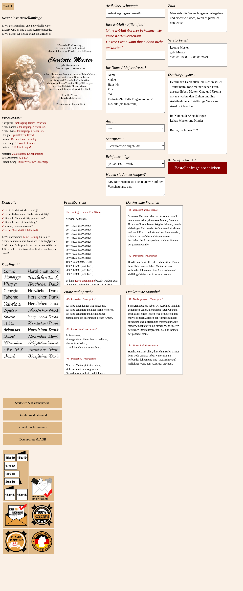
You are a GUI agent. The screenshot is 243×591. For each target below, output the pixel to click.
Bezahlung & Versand (33, 415)
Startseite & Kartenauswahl (33, 403)
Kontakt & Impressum (32, 427)
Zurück (8, 6)
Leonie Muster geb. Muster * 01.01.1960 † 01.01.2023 (197, 55)
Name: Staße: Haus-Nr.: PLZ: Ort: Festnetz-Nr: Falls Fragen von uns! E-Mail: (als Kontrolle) (135, 92)
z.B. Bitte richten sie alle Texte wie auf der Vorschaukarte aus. (135, 186)
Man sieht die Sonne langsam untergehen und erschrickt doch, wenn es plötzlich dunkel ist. (197, 20)
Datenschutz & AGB (32, 439)
